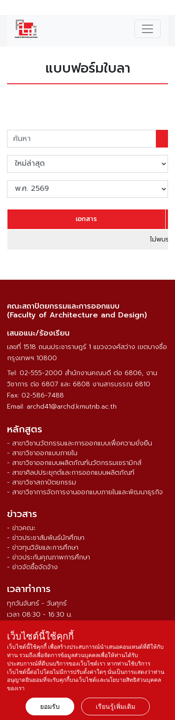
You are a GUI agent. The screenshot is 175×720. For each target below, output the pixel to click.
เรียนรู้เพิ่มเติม (115, 706)
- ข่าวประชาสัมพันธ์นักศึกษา (45, 538)
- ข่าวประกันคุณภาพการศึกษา (48, 557)
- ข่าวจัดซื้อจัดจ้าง (32, 567)
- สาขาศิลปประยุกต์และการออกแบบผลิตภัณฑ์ (70, 473)
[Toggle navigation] (147, 29)
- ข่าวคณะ (21, 528)
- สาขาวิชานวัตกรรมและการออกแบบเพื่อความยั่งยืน (79, 443)
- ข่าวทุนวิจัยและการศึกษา (42, 547)
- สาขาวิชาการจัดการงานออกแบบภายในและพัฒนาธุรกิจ (85, 492)
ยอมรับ (50, 706)
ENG (162, 9)
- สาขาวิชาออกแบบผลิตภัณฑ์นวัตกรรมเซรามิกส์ (74, 463)
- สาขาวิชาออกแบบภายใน (42, 453)
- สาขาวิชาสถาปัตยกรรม (41, 482)
